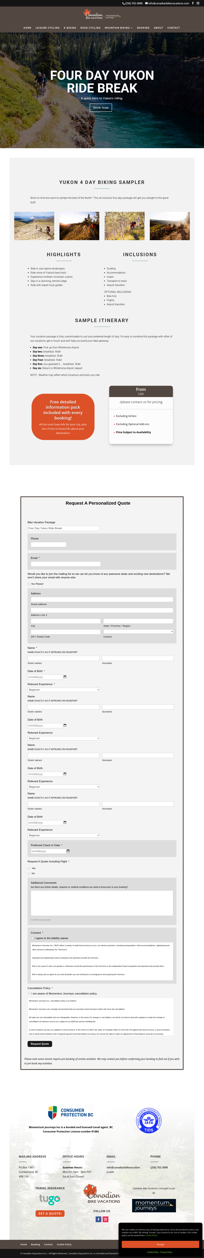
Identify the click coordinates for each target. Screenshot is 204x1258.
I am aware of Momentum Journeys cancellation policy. (64, 993)
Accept (160, 1244)
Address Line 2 (39, 615)
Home (28, 28)
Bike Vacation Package (41, 522)
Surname (107, 663)
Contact (173, 28)
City (33, 626)
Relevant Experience (41, 684)
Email (35, 558)
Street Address (39, 604)
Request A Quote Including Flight (48, 861)
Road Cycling (90, 28)
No (33, 873)
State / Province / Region (116, 626)
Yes (34, 868)
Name (32, 647)
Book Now (101, 107)
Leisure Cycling (48, 28)
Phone (35, 538)
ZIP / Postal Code (40, 636)
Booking (143, 28)
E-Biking (70, 28)
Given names (35, 663)
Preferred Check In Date (46, 845)
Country (107, 636)
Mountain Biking (117, 28)
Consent (37, 932)
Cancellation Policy (40, 988)
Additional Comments (44, 882)
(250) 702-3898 (159, 1167)
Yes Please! (37, 584)
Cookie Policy (151, 1235)
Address (36, 593)
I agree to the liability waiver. (52, 938)
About (158, 28)
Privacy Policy (166, 1252)
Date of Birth (36, 671)
